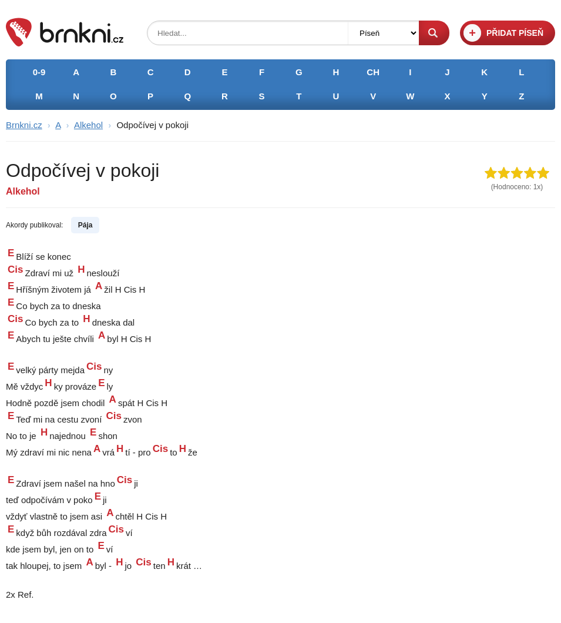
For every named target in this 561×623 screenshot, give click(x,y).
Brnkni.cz (24, 125)
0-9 (39, 72)
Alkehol (88, 125)
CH (373, 72)
